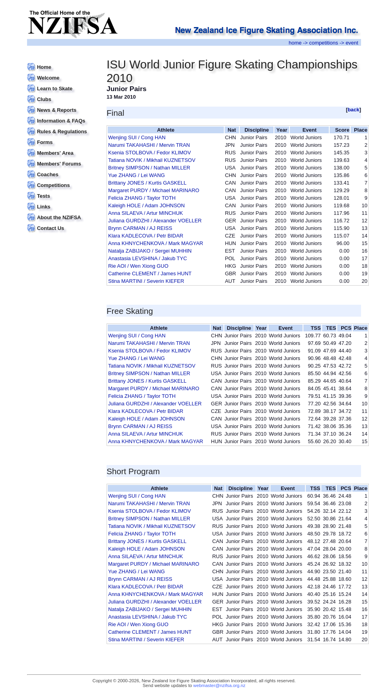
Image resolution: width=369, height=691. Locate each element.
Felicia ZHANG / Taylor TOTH (142, 198)
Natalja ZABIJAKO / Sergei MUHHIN (150, 251)
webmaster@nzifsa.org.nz (219, 685)
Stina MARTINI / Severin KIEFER (146, 281)
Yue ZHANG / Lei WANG (136, 175)
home (295, 43)
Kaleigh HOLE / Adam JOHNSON (146, 205)
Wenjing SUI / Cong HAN (136, 137)
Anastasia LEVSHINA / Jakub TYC (147, 258)
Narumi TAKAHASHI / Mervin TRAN (149, 145)
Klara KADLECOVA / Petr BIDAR (145, 236)
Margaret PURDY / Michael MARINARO (153, 190)
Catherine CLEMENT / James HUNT (150, 273)
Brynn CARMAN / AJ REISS (140, 228)
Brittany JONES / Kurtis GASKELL (147, 183)
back (353, 110)
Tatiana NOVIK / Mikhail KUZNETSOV (151, 160)
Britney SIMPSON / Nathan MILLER (149, 168)
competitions (323, 43)
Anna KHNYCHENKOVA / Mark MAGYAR (155, 243)
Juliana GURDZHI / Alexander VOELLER (155, 221)
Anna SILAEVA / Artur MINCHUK (145, 213)
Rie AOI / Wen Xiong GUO (138, 266)
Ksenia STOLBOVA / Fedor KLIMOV (149, 153)
